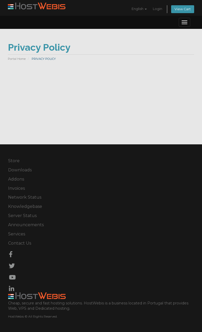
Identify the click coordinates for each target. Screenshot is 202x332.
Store (14, 160)
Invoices (16, 188)
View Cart (183, 9)
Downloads (20, 169)
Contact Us (19, 243)
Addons (16, 179)
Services (16, 233)
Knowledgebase (25, 206)
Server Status (22, 215)
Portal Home (17, 59)
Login (157, 9)
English (139, 9)
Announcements (26, 224)
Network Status (24, 197)
